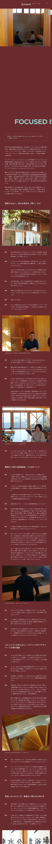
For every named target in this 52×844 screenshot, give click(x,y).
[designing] (26, 4)
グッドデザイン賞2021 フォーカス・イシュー (22, 136)
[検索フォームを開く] (47, 3)
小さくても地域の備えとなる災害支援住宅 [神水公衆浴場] (32, 174)
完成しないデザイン (19, 162)
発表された (20, 147)
